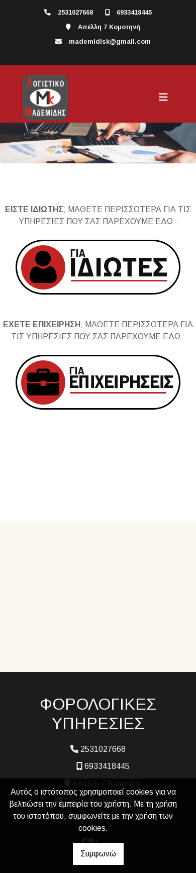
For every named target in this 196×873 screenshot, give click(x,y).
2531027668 (75, 12)
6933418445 (134, 12)
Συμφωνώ (98, 853)
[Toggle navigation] (163, 97)
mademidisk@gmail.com (110, 41)
